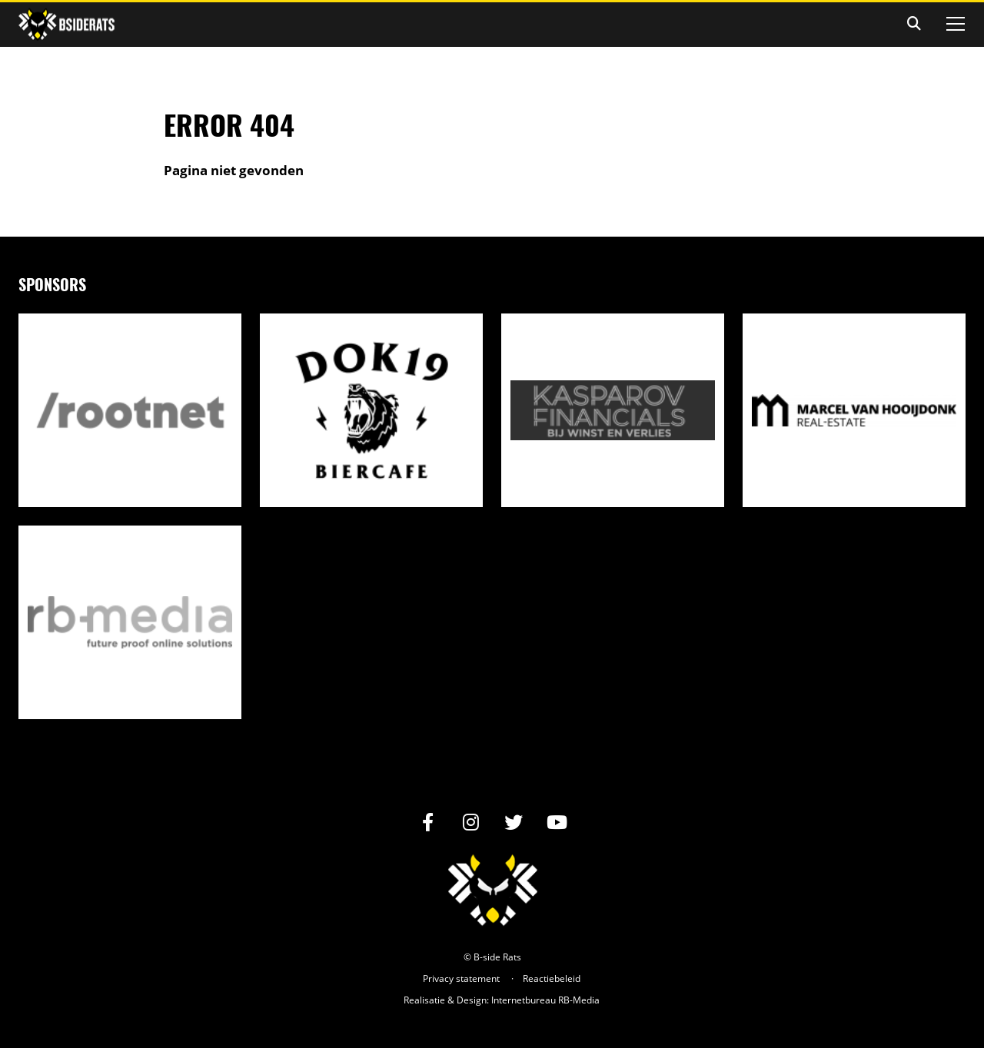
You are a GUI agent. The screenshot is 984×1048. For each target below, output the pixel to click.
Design (472, 1000)
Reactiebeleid (551, 978)
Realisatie (424, 1000)
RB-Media (579, 1000)
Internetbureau (523, 1000)
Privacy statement (461, 978)
